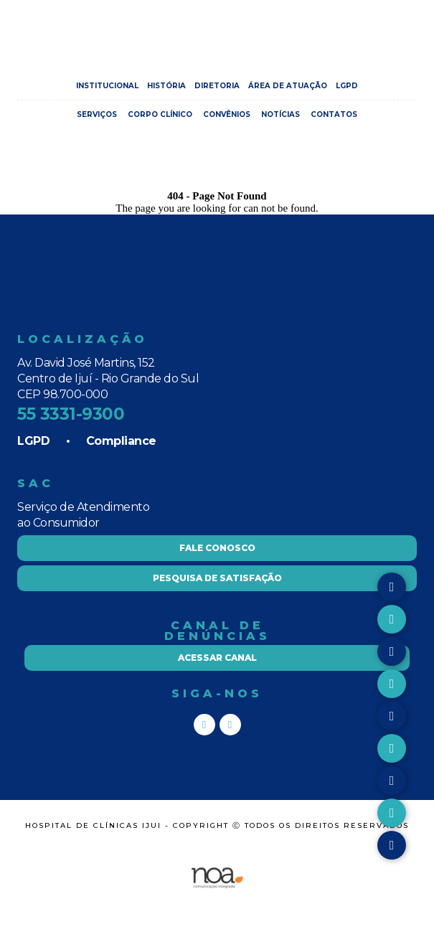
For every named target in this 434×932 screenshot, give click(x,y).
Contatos (334, 114)
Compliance (121, 441)
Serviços (97, 114)
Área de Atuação (287, 85)
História (166, 85)
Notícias (280, 114)
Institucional (107, 85)
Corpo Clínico (160, 114)
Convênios (226, 114)
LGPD (347, 85)
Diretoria (217, 85)
